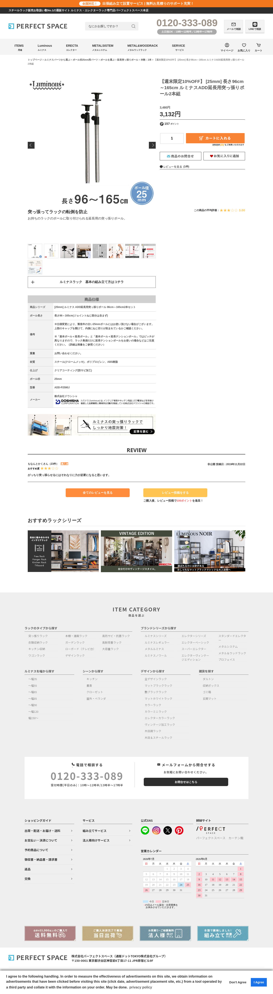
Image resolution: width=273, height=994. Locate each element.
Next (152, 145)
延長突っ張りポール (127, 59)
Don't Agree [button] (237, 982)
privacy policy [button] (140, 987)
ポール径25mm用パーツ (85, 59)
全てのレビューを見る (98, 494)
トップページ (35, 59)
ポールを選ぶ (107, 59)
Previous (31, 145)
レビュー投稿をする (173, 495)
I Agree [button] (259, 982)
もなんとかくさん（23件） (43, 465)
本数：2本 (146, 59)
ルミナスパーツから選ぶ (57, 59)
